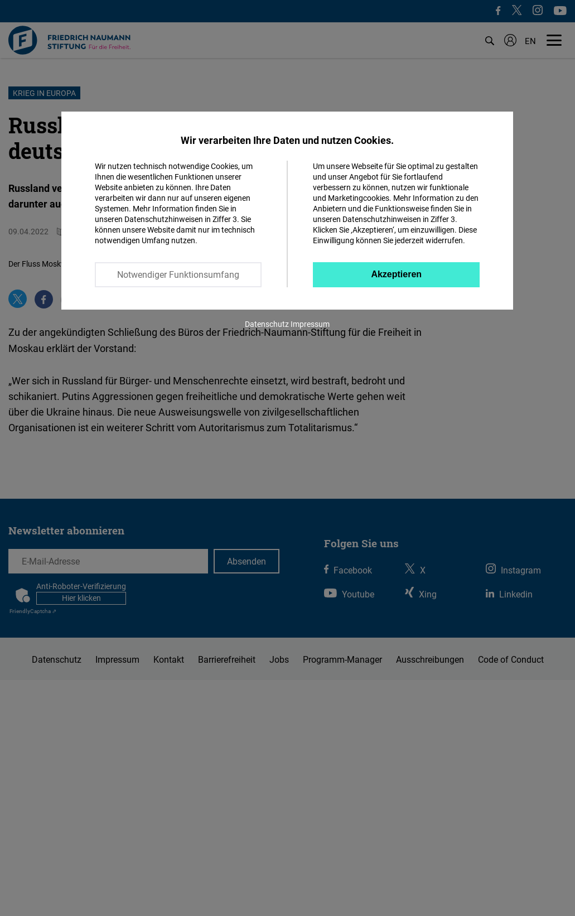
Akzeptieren (396, 274)
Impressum (310, 324)
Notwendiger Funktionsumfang (178, 274)
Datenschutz (267, 324)
